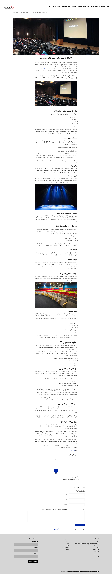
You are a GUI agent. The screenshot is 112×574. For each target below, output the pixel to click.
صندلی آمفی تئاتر (98, 1)
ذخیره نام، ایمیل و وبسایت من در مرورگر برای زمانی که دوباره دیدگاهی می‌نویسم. (54, 509)
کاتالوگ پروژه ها (65, 547)
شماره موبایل (35, 547)
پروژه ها (67, 545)
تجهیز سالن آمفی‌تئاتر (45, 69)
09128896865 (96, 554)
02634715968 (96, 552)
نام (66, 494)
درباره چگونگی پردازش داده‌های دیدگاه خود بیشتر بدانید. (52, 529)
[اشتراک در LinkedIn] (56, 459)
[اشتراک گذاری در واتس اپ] (70, 459)
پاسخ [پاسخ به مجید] (77, 481)
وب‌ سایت (65, 504)
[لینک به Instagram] (3, 1)
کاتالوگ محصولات (65, 550)
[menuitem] (108, 6)
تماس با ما (67, 541)
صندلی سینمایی (103, 1)
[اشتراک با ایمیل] (42, 459)
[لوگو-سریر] (9, 6)
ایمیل (66, 499)
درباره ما (67, 543)
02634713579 (96, 549)
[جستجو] (49, 6)
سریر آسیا (73, 450)
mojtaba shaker (64, 571)
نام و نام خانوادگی (35, 541)
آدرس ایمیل (35, 553)
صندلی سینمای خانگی (91, 1)
